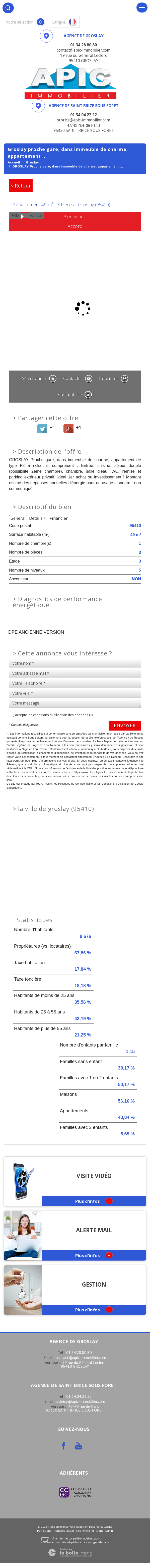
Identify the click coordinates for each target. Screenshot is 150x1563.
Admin (109, 1530)
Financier (59, 518)
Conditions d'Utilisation (116, 783)
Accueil (14, 162)
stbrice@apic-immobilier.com (80, 1401)
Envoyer (125, 726)
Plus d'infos (94, 1201)
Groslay (32, 162)
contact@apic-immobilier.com (80, 1357)
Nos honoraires (85, 1530)
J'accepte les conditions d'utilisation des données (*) (53, 715)
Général (18, 518)
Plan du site (44, 1530)
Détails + (37, 518)
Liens (99, 1530)
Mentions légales (63, 1530)
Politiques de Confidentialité (75, 783)
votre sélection (20, 22)
